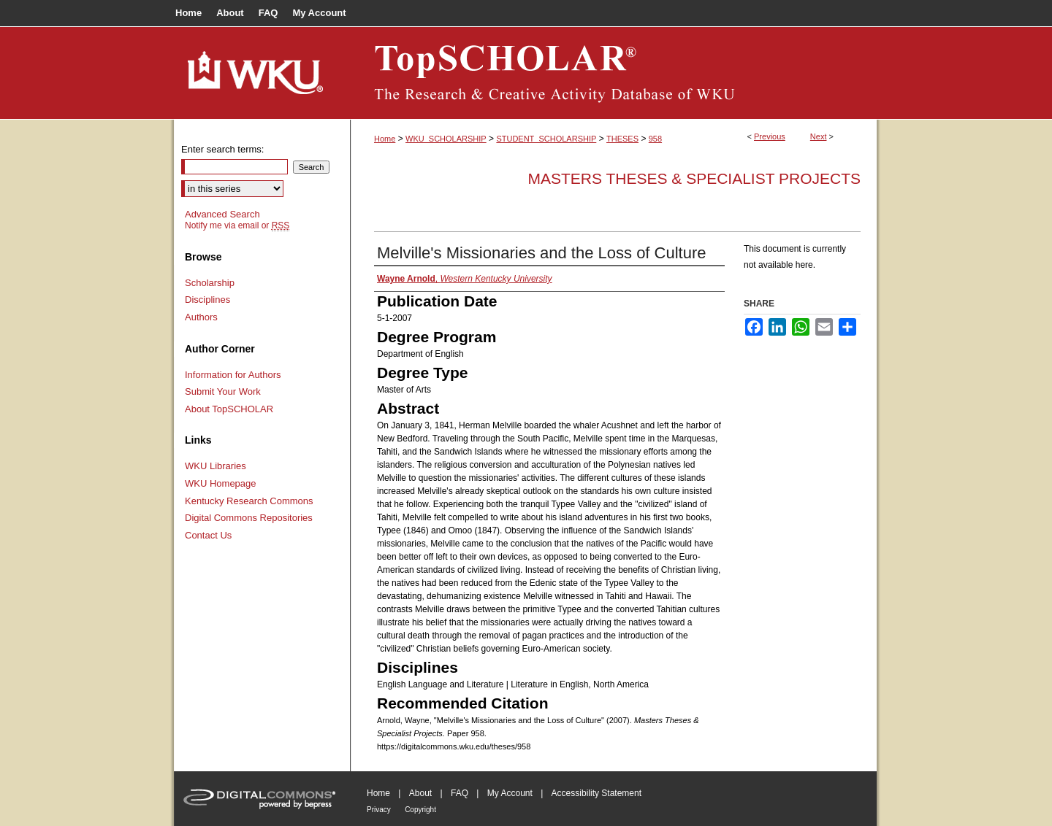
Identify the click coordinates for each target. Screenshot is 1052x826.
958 (655, 138)
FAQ (459, 793)
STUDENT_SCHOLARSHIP (546, 138)
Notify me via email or (237, 225)
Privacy (379, 810)
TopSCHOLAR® (613, 73)
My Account (510, 793)
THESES (622, 138)
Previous (769, 136)
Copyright (420, 810)
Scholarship (210, 282)
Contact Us (208, 535)
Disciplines (207, 299)
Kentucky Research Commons (249, 500)
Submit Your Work (223, 391)
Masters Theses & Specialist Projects (694, 178)
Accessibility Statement (596, 793)
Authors (201, 317)
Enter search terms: (222, 149)
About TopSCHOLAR (229, 409)
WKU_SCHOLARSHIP (446, 138)
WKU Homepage (220, 483)
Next (818, 136)
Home (384, 138)
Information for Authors (233, 374)
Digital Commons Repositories (249, 517)
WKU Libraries (215, 465)
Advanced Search (222, 214)
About (420, 793)
